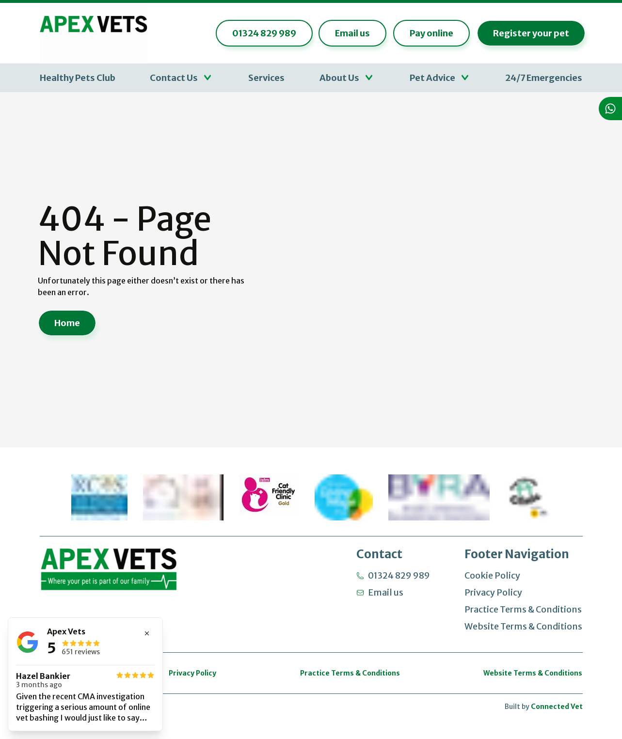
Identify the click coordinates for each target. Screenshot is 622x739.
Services (266, 78)
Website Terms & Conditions (523, 626)
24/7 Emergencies (543, 78)
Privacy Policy (493, 592)
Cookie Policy (492, 575)
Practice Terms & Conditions (523, 609)
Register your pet (528, 34)
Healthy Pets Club (77, 78)
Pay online (428, 34)
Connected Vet (557, 706)
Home (67, 324)
